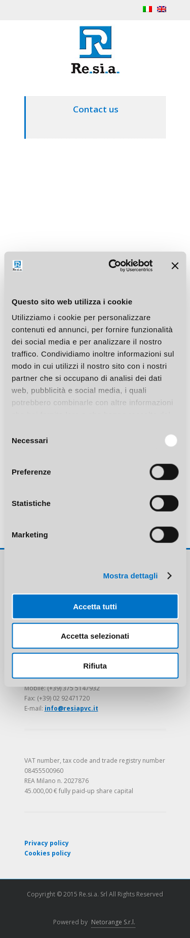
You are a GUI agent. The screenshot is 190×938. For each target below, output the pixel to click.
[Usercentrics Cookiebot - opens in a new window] (113, 265)
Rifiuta (95, 665)
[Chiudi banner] (174, 265)
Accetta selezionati (95, 636)
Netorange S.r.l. (113, 922)
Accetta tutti (95, 606)
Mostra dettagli (130, 575)
